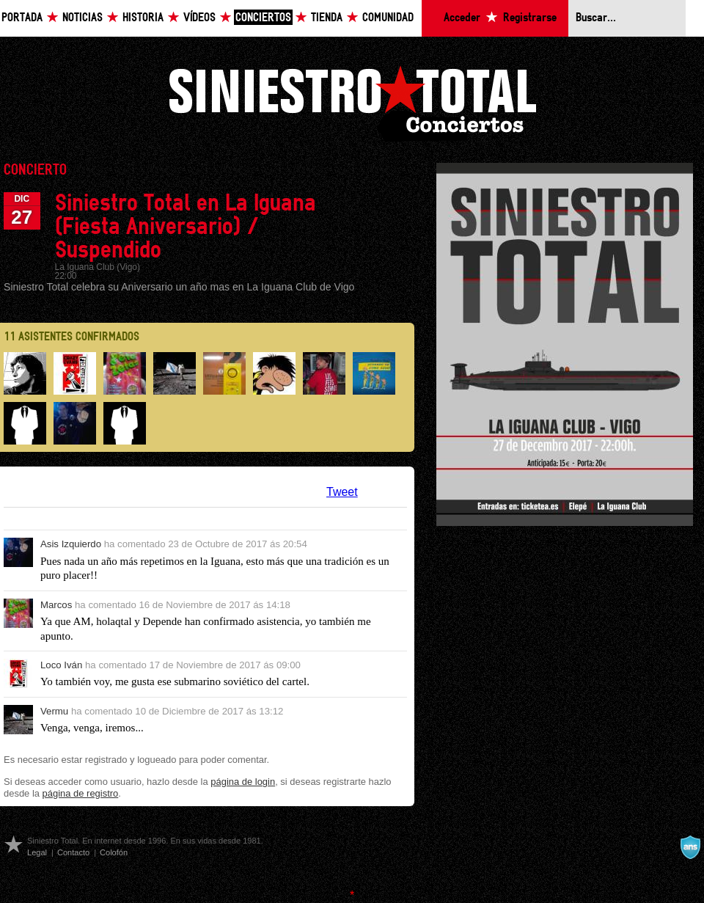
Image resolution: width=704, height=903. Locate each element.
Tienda (326, 17)
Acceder (462, 17)
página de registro (81, 793)
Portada (22, 17)
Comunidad (388, 17)
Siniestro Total (352, 102)
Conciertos (263, 17)
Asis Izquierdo (70, 543)
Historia (143, 17)
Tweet (342, 492)
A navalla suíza (690, 847)
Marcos (56, 604)
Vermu (54, 711)
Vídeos (199, 17)
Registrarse (530, 17)
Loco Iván (61, 664)
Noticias (82, 17)
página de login (242, 781)
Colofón (114, 852)
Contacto (73, 852)
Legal (37, 852)
